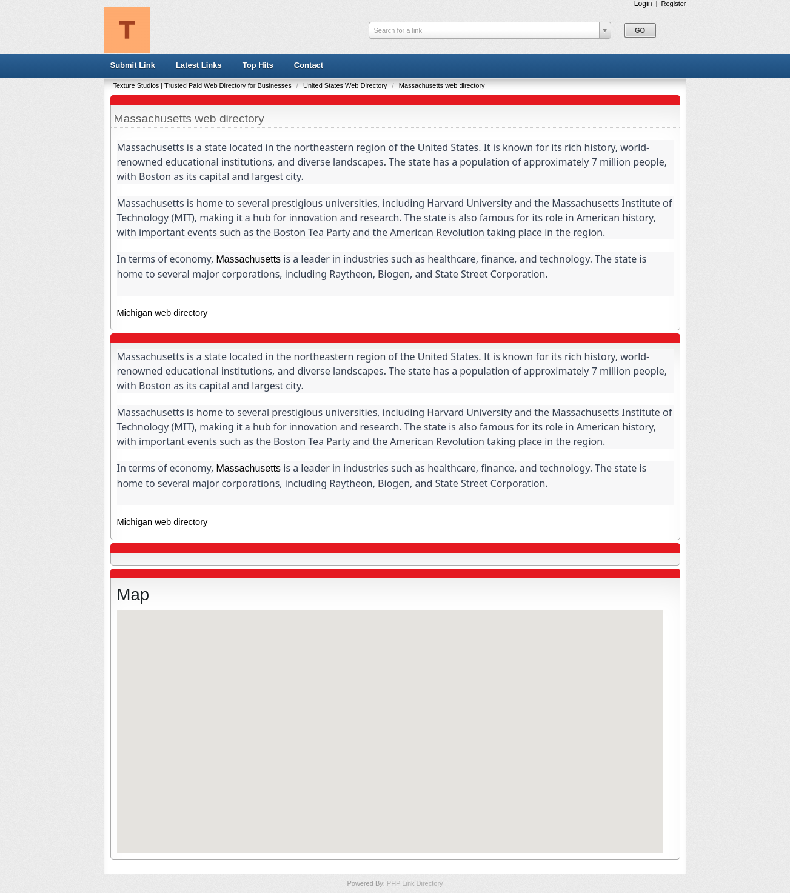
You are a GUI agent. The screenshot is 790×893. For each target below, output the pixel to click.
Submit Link (132, 65)
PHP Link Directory (415, 883)
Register (673, 3)
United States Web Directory (346, 85)
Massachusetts (248, 259)
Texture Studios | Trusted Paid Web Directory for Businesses (203, 85)
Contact (308, 65)
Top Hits (258, 65)
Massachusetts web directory (442, 85)
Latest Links (199, 65)
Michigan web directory (162, 313)
